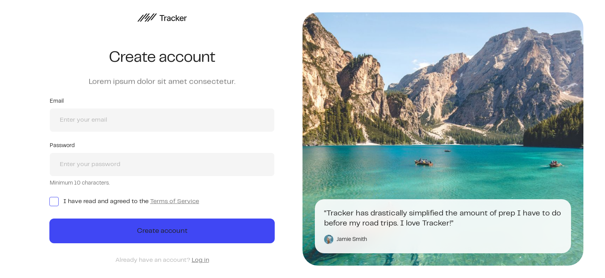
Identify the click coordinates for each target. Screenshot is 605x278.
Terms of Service (174, 201)
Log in (200, 260)
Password (62, 145)
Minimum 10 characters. (80, 183)
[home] (162, 17)
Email (57, 101)
